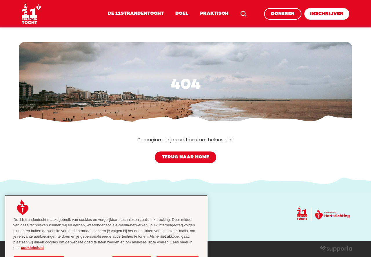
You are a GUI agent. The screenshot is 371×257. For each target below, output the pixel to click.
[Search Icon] (243, 14)
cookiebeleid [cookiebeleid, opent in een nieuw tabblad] (32, 251)
